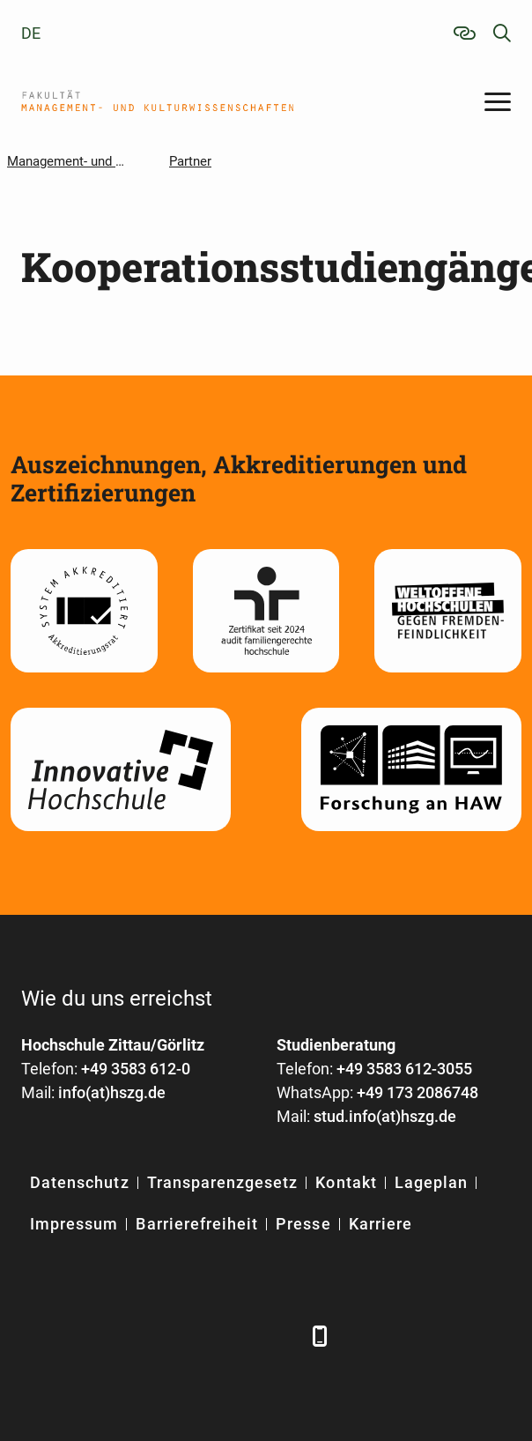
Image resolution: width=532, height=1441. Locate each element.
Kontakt (345, 1182)
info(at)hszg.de (112, 1092)
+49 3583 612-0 (135, 1068)
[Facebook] (36, 1336)
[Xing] (133, 1336)
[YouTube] (181, 1336)
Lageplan (431, 1182)
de (31, 33)
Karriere (380, 1223)
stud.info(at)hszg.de (385, 1116)
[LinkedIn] (85, 1336)
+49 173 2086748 (417, 1092)
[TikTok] (278, 1336)
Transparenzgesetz (223, 1182)
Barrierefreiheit (197, 1223)
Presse (303, 1223)
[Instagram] (230, 1336)
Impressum (74, 1223)
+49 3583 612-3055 (404, 1068)
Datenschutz (79, 1182)
